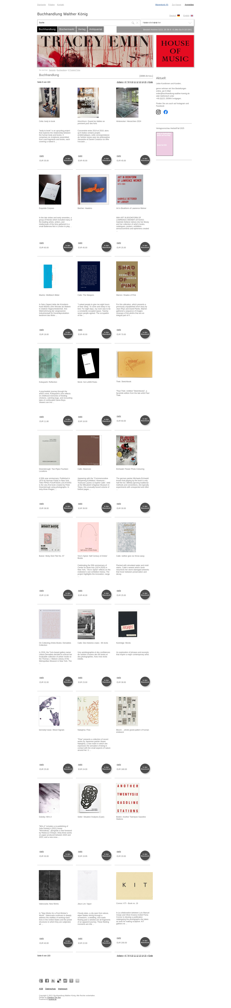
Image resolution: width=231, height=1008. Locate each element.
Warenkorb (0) (161, 5)
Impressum (62, 989)
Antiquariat (95, 29)
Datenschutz (50, 989)
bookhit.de (53, 999)
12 (137, 82)
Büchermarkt (66, 29)
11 (135, 82)
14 (143, 82)
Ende (150, 82)
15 (145, 82)
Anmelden (189, 5)
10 (132, 82)
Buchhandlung (47, 29)
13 (140, 82)
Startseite (41, 5)
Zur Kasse (176, 5)
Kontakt (60, 5)
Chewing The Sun (54, 997)
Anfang (120, 82)
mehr (41, 156)
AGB (41, 989)
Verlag (82, 29)
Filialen (51, 5)
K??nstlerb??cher (74, 70)
